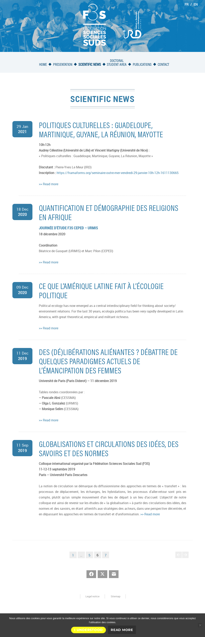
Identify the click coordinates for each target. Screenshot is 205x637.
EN (196, 4)
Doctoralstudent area (117, 63)
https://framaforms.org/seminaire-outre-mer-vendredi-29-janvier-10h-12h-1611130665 (118, 173)
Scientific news (89, 65)
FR (187, 4)
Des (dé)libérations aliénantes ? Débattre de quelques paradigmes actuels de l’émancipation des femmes (108, 362)
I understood (88, 630)
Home (43, 65)
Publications (142, 65)
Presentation (62, 65)
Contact (163, 65)
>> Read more (48, 184)
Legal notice (92, 596)
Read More (122, 630)
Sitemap (115, 596)
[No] (200, 625)
